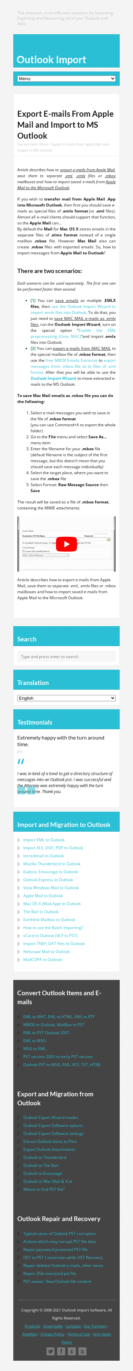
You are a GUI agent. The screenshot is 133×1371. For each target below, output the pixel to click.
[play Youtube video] (66, 544)
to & (47, 1181)
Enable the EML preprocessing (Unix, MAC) (73, 333)
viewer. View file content (57, 1281)
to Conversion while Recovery (63, 1257)
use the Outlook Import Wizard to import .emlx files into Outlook (73, 309)
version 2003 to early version (58, 1056)
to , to (53, 1025)
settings (53, 1133)
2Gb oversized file (49, 1273)
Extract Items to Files (50, 1141)
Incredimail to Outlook (43, 856)
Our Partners (95, 1325)
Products (32, 1325)
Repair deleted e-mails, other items (63, 1265)
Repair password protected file (55, 1249)
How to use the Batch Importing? (53, 927)
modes (50, 1117)
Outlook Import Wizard (53, 378)
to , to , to (59, 1017)
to (51, 864)
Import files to (54, 943)
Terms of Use (78, 1333)
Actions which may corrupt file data (59, 1241)
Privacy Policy (53, 1333)
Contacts (73, 1325)
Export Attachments (49, 1149)
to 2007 (46, 1032)
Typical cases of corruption (59, 1233)
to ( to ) (50, 935)
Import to (44, 840)
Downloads (53, 1325)
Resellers (30, 1333)
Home (43, 144)
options (53, 1125)
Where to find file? (44, 1189)
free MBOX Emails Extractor (72, 360)
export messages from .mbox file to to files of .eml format (73, 366)
